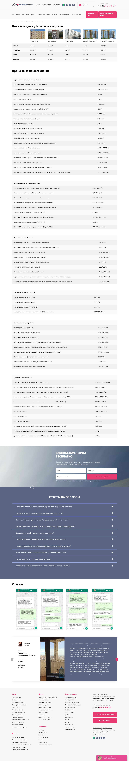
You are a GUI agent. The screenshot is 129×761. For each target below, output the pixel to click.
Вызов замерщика (17, 724)
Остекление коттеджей (19, 727)
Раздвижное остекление (19, 742)
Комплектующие (44, 14)
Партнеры (42, 735)
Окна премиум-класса (19, 705)
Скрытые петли (69, 712)
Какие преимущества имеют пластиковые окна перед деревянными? (64, 526)
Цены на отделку (37, 21)
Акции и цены (64, 14)
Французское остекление (20, 749)
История (41, 730)
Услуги (54, 14)
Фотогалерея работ (18, 702)
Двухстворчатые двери (46, 710)
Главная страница (17, 21)
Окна (18, 14)
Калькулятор (46, 5)
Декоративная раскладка (72, 705)
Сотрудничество (44, 737)
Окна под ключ (16, 697)
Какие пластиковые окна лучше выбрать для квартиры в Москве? (64, 507)
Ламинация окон (70, 707)
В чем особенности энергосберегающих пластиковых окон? (64, 553)
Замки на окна (69, 710)
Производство (43, 732)
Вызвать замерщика (102, 477)
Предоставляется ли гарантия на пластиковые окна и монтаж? (64, 566)
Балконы (25, 14)
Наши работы (76, 14)
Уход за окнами (69, 727)
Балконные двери (44, 705)
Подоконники (69, 724)
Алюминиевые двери (45, 702)
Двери (33, 14)
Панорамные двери (44, 719)
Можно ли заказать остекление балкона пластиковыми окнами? (64, 546)
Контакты (56, 5)
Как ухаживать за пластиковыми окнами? (64, 559)
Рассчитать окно (91, 14)
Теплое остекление (18, 737)
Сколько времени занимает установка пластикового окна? (64, 539)
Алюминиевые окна (18, 714)
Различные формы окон (72, 702)
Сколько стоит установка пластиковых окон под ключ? (64, 513)
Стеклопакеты (16, 700)
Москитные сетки (70, 729)
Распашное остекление (19, 740)
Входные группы (43, 714)
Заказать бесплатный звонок (106, 14)
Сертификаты (43, 742)
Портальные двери (44, 700)
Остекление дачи (17, 710)
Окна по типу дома (18, 722)
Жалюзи (67, 719)
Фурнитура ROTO (70, 700)
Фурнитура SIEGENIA (71, 697)
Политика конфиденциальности (102, 728)
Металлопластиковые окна (20, 719)
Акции (38, 5)
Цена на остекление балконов (21, 744)
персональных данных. (95, 481)
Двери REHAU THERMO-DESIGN (48, 697)
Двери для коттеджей (45, 707)
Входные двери (43, 712)
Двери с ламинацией (45, 717)
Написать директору (45, 744)
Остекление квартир (18, 712)
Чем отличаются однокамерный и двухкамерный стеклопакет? (64, 520)
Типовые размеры (17, 717)
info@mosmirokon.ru (99, 734)
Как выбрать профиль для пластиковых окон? (64, 533)
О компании (43, 726)
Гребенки (68, 714)
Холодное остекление (19, 747)
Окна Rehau (16, 707)
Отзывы (41, 740)
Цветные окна (69, 717)
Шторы (67, 722)
